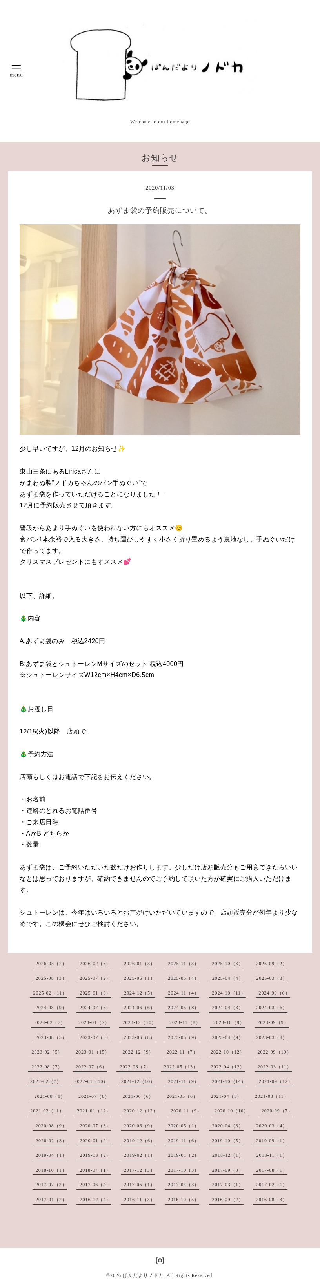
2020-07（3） (95, 1126)
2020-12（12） (141, 1111)
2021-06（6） (138, 1096)
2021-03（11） (272, 1096)
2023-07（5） (95, 1037)
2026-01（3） (139, 963)
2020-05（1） (183, 1126)
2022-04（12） (228, 1067)
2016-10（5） (183, 1199)
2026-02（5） (95, 963)
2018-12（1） (228, 1155)
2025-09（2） (271, 963)
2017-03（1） (228, 1184)
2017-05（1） (139, 1184)
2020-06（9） (139, 1126)
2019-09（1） (271, 1140)
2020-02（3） (51, 1140)
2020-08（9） (51, 1126)
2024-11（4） (183, 993)
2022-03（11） (275, 1067)
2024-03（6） (271, 1007)
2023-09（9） (273, 1022)
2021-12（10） (138, 1081)
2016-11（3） (139, 1199)
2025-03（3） (271, 978)
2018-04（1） (95, 1170)
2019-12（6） (139, 1140)
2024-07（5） (95, 1007)
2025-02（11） (50, 993)
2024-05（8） (183, 1007)
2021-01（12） (94, 1111)
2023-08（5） (51, 1037)
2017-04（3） (183, 1184)
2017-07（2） (51, 1184)
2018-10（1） (51, 1170)
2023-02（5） (47, 1052)
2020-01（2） (95, 1140)
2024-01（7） (94, 1022)
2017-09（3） (228, 1170)
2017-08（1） (271, 1170)
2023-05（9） (183, 1037)
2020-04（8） (228, 1126)
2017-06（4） (95, 1184)
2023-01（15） (93, 1052)
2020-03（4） (271, 1126)
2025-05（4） (183, 978)
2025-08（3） (51, 978)
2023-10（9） (229, 1022)
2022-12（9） (138, 1052)
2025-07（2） (95, 978)
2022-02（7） (46, 1081)
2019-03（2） (95, 1155)
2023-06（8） (139, 1037)
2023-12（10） (139, 1022)
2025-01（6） (95, 993)
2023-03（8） (271, 1037)
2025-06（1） (139, 978)
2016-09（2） (228, 1199)
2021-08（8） (49, 1096)
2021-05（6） (182, 1096)
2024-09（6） (274, 993)
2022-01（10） (91, 1081)
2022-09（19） (275, 1052)
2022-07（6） (91, 1067)
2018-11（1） (271, 1155)
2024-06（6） (139, 1007)
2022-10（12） (228, 1052)
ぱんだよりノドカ (143, 1275)
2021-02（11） (47, 1111)
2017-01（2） (51, 1199)
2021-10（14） (229, 1081)
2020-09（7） (277, 1111)
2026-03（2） (51, 963)
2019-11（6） (183, 1140)
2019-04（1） (51, 1155)
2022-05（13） (181, 1067)
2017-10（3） (183, 1170)
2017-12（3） (139, 1170)
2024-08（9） (51, 1007)
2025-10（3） (228, 963)
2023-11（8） (185, 1022)
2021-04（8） (226, 1096)
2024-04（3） (228, 1007)
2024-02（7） (49, 1022)
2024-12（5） (139, 993)
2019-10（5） (228, 1140)
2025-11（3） (183, 963)
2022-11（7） (182, 1052)
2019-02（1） (139, 1155)
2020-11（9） (186, 1111)
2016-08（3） (271, 1199)
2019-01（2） (183, 1155)
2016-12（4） (95, 1199)
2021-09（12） (276, 1081)
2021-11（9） (183, 1081)
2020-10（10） (232, 1111)
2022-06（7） (135, 1067)
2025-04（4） (228, 978)
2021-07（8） (94, 1096)
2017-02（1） (271, 1184)
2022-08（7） (47, 1067)
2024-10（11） (229, 993)
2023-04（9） (228, 1037)
